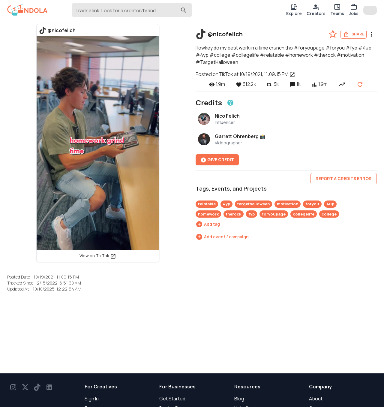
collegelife (303, 214)
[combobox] (127, 12)
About (315, 398)
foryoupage (274, 214)
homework (208, 214)
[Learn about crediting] (230, 103)
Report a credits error (344, 178)
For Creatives (101, 386)
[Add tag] (208, 224)
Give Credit (217, 160)
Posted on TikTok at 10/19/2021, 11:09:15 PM (245, 74)
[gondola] (27, 10)
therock (233, 214)
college (329, 214)
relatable (207, 204)
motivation (287, 204)
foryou (312, 204)
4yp (226, 204)
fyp (251, 214)
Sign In (92, 398)
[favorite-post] (333, 34)
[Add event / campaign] (222, 236)
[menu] (372, 34)
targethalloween (253, 204)
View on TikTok (98, 255)
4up (330, 204)
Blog (239, 398)
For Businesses (177, 386)
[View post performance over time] (342, 84)
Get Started (172, 398)
